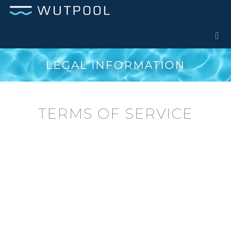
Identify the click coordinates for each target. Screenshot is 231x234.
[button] (217, 36)
